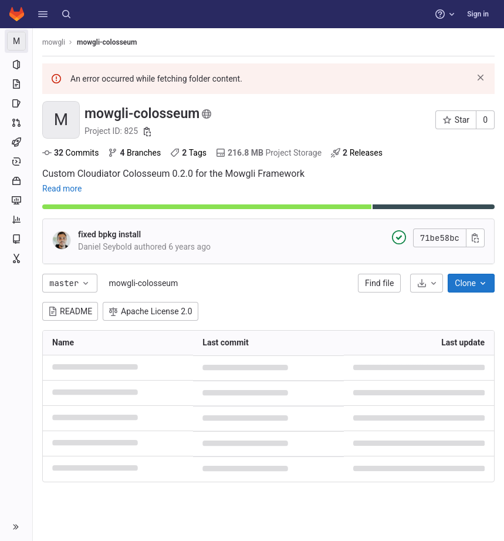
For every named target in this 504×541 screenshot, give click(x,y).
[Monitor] (16, 200)
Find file (379, 283)
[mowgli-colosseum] (16, 41)
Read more (62, 188)
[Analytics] (16, 219)
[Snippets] (16, 258)
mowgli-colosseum (143, 283)
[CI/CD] (16, 142)
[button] (42, 14)
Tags (188, 152)
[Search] (66, 14)
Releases (357, 152)
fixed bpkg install (109, 234)
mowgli (53, 42)
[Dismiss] (480, 77)
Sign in (478, 14)
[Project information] (16, 64)
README (70, 311)
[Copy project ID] (147, 132)
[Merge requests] (16, 122)
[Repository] (16, 84)
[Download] (426, 283)
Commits (70, 152)
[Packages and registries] (16, 181)
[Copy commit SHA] (475, 238)
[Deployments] (16, 161)
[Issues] (16, 103)
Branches (134, 152)
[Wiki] (16, 239)
